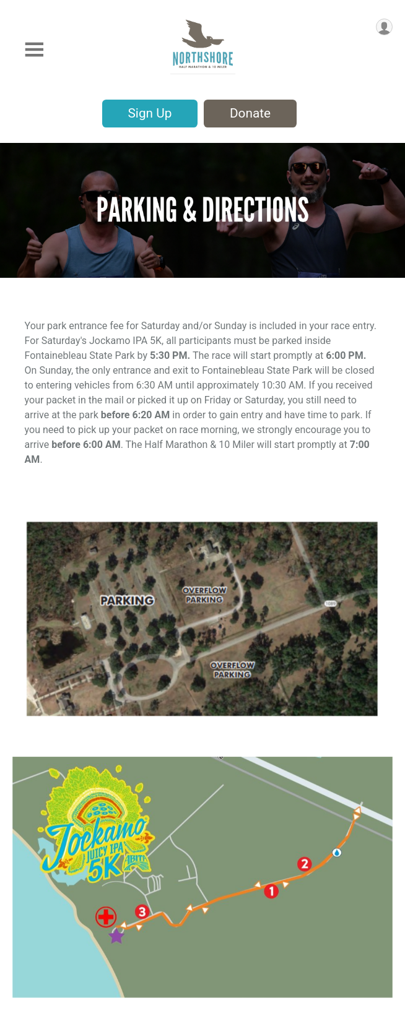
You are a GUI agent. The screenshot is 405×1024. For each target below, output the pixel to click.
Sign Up (150, 113)
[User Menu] (384, 27)
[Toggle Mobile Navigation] (34, 49)
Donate (250, 113)
